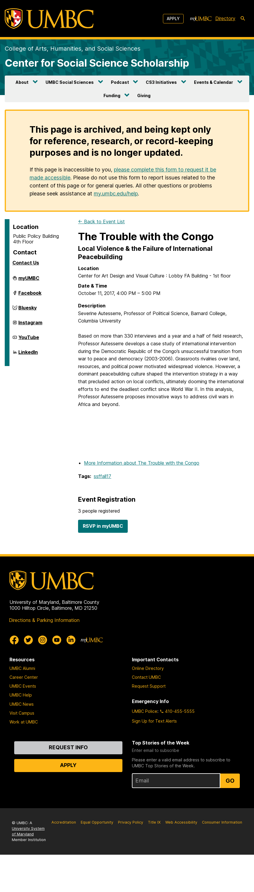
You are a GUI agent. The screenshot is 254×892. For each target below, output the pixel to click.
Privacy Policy (130, 822)
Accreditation (63, 822)
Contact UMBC (146, 677)
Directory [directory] (225, 18)
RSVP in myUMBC (103, 526)
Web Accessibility (181, 822)
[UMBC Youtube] (56, 639)
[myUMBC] (200, 18)
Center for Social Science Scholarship (97, 63)
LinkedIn (28, 354)
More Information (141, 463)
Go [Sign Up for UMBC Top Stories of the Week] (230, 780)
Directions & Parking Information (44, 620)
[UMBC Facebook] (14, 639)
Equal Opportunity (97, 822)
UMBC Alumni (22, 668)
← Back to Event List (101, 221)
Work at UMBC (23, 721)
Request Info (68, 747)
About (22, 82)
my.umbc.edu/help (116, 193)
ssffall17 (102, 476)
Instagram (30, 325)
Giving (144, 95)
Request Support (149, 686)
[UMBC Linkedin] (70, 639)
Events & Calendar (213, 82)
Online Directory (148, 668)
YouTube (28, 340)
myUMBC (28, 280)
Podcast (120, 82)
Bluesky (27, 310)
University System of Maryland (28, 831)
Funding (111, 95)
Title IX (154, 822)
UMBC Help (20, 694)
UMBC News (21, 704)
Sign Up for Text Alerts (154, 720)
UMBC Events (22, 686)
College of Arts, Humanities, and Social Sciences (72, 48)
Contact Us (25, 263)
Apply (173, 18)
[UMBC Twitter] (28, 639)
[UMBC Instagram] (42, 639)
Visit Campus (21, 712)
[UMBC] (49, 18)
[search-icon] (242, 18)
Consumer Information (222, 822)
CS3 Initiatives (161, 82)
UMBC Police (144, 711)
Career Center (23, 677)
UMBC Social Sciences (70, 82)
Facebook (29, 295)
